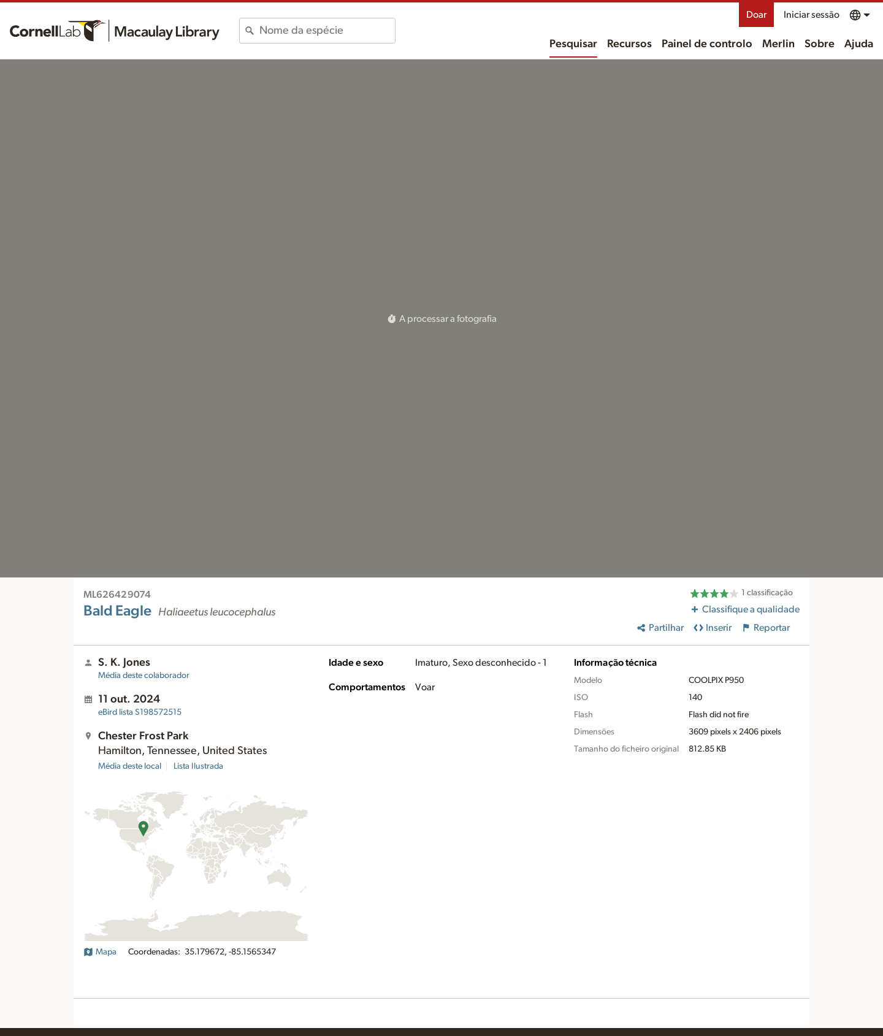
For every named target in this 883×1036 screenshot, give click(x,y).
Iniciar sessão (811, 15)
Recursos (629, 44)
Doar (756, 15)
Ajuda (858, 44)
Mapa (100, 952)
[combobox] (327, 30)
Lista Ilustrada (198, 766)
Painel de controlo (707, 44)
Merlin (778, 44)
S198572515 (140, 712)
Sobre (820, 44)
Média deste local (129, 766)
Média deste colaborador (143, 675)
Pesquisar (573, 44)
